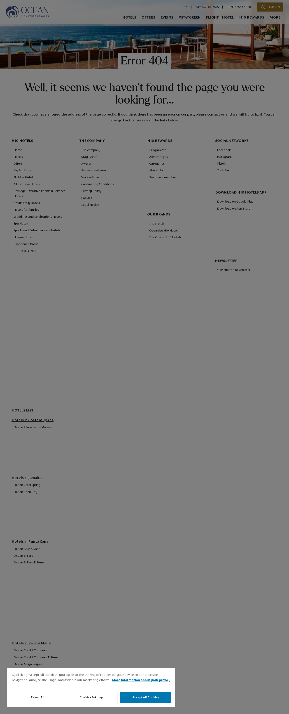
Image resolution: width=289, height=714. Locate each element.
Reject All (37, 697)
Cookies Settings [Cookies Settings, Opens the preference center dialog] (91, 697)
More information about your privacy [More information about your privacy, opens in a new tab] (141, 680)
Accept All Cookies (145, 697)
